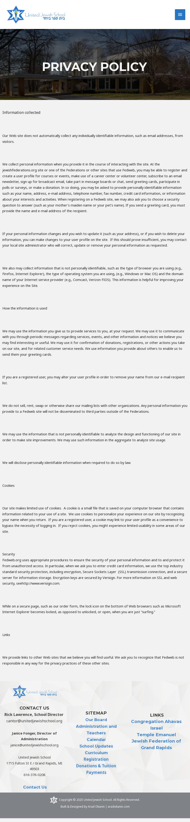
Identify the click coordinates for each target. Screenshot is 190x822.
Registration (96, 763)
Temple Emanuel (156, 738)
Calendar (96, 743)
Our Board (96, 723)
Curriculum (96, 756)
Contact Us (35, 791)
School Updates (96, 750)
